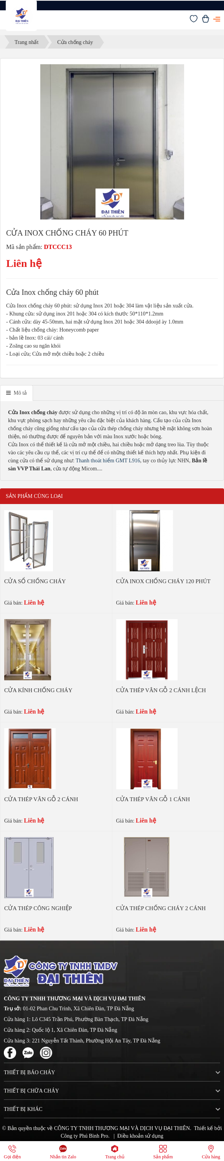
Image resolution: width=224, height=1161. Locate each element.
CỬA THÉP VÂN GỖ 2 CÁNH (41, 799)
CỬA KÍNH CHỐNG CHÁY (38, 690)
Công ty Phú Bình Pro (84, 1136)
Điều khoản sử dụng (140, 1136)
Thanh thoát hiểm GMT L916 (108, 460)
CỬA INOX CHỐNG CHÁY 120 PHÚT (163, 581)
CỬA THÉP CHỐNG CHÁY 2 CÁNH (161, 908)
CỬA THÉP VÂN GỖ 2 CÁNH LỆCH (161, 690)
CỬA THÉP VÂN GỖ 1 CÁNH (153, 799)
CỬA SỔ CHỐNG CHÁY (35, 581)
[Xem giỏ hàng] (205, 21)
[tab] (16, 393)
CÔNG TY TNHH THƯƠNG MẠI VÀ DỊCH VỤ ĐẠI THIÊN (122, 1128)
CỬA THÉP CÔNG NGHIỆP (38, 908)
